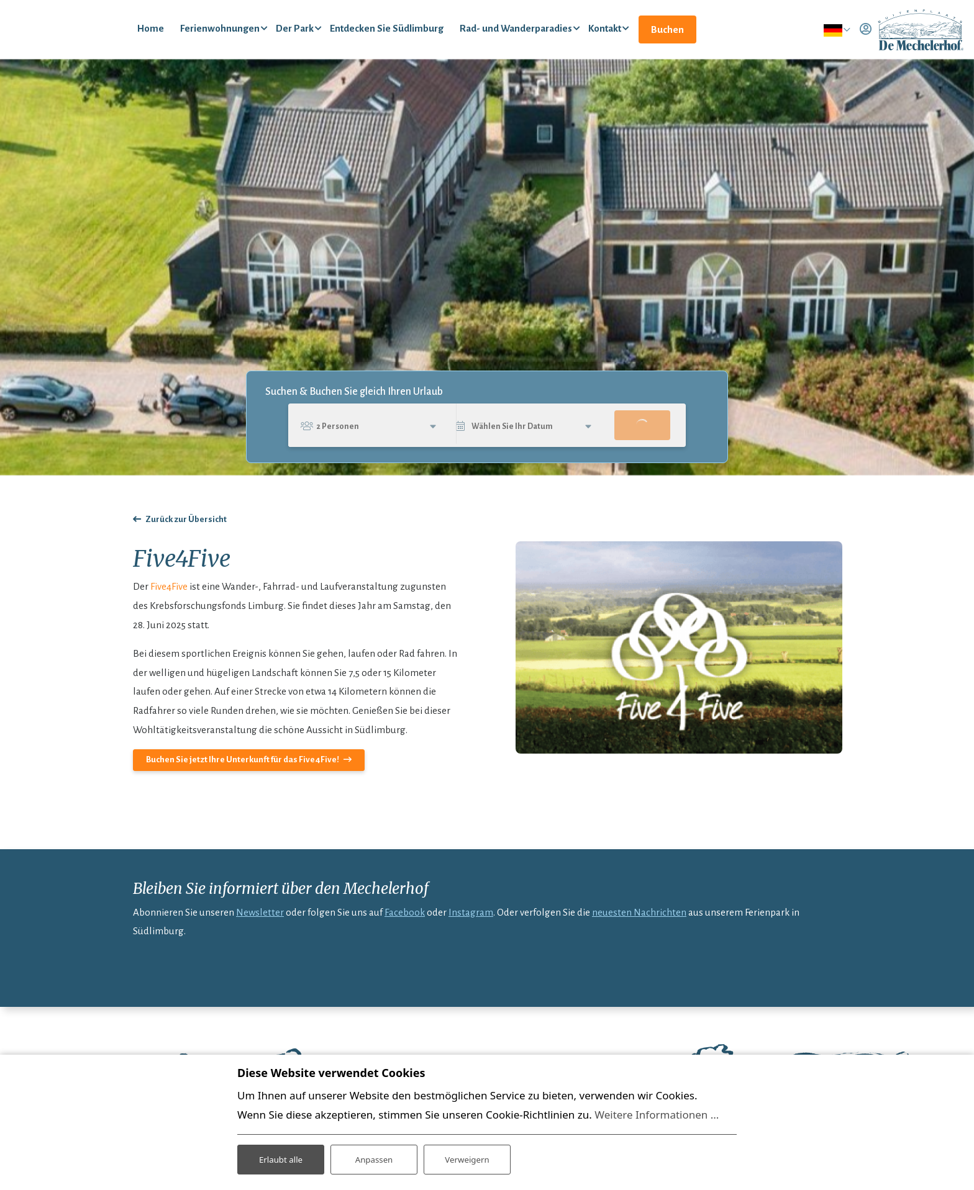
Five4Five (169, 594)
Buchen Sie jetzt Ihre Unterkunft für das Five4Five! (242, 767)
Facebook (405, 919)
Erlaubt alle (281, 1158)
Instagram (470, 919)
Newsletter (260, 919)
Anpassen (374, 1158)
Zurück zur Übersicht (186, 526)
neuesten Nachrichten (639, 919)
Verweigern (467, 1158)
